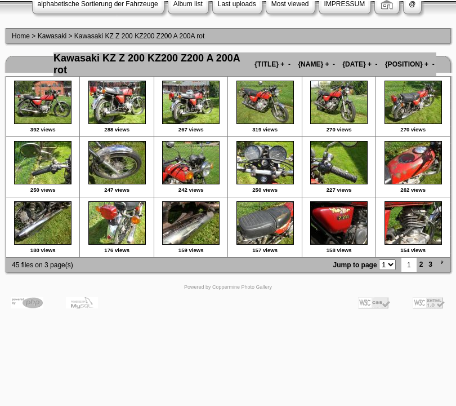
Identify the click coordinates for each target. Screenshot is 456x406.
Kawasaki (52, 36)
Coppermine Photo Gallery (242, 287)
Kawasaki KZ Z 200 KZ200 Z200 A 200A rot (139, 36)
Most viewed (290, 4)
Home (21, 36)
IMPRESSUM (344, 4)
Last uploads (237, 4)
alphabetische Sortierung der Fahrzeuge (98, 4)
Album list (188, 4)
